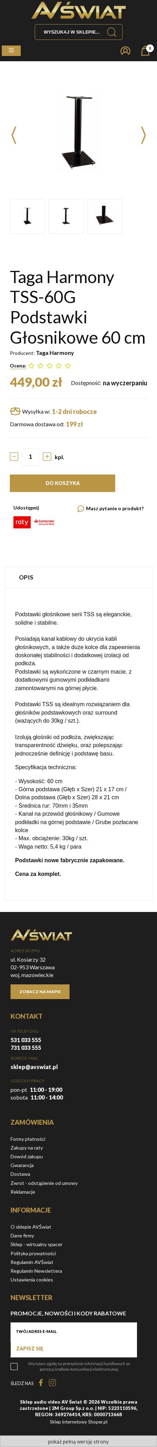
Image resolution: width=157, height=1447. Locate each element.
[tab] (78, 577)
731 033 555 (26, 1047)
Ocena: (18, 365)
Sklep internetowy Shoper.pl (78, 1422)
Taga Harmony (55, 352)
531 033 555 (26, 1040)
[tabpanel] (78, 744)
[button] (11, 50)
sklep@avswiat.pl (34, 1066)
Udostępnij (26, 508)
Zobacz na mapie (40, 991)
